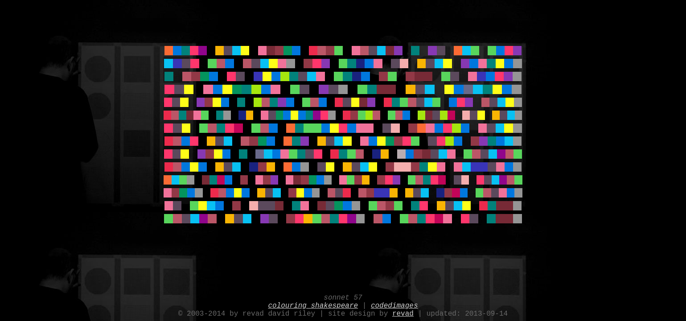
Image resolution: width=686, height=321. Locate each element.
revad (403, 313)
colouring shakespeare (313, 303)
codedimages (394, 303)
